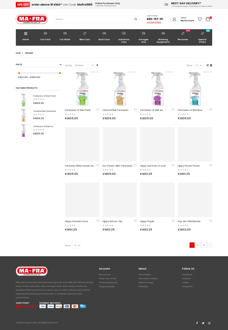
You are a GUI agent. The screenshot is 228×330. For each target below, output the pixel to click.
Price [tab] (19, 64)
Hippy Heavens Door (76, 221)
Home (18, 53)
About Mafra (145, 274)
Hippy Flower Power (189, 165)
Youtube (186, 278)
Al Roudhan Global (148, 278)
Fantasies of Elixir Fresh (78, 110)
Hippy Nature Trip (112, 221)
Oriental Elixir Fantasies (115, 110)
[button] (200, 19)
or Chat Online (154, 22)
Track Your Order (107, 278)
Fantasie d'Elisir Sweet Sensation (83, 165)
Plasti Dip (143, 286)
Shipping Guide (107, 286)
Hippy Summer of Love (153, 165)
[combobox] (96, 19)
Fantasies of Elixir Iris (151, 110)
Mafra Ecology (146, 282)
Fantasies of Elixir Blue (190, 110)
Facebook (187, 274)
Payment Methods (108, 282)
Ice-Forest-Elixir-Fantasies (118, 165)
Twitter (185, 282)
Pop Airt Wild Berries (189, 221)
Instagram (187, 286)
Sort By (68, 65)
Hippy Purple (147, 221)
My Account (105, 274)
